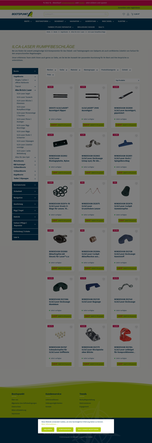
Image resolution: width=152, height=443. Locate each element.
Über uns (15, 400)
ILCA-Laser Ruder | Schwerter (24, 136)
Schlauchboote (20, 171)
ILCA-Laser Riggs (23, 131)
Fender (82, 3)
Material (75, 70)
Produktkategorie (110, 70)
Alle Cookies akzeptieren (88, 429)
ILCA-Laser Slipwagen (25, 141)
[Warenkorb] (135, 14)
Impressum (16, 414)
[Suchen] (106, 14)
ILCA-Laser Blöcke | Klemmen (24, 102)
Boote (16, 71)
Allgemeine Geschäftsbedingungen (24, 403)
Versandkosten (72, 433)
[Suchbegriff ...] (74, 14)
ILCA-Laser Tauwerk (24, 97)
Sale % (16, 237)
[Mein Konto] (128, 14)
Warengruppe (91, 70)
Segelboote (18, 76)
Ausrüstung (18, 204)
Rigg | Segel (18, 210)
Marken (51, 70)
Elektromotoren (85, 403)
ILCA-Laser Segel (23, 94)
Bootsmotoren (19, 185)
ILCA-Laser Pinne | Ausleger (24, 120)
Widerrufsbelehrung (19, 410)
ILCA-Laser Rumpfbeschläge (23, 108)
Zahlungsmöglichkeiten (54, 403)
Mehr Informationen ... (49, 424)
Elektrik (17, 217)
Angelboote (18, 175)
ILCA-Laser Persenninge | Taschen (26, 114)
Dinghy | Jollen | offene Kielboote (22, 81)
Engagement (84, 407)
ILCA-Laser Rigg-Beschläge (23, 126)
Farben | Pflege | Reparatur (20, 224)
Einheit (126, 70)
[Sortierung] (127, 80)
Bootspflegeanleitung (87, 400)
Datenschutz (16, 407)
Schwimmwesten (68, 3)
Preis (50, 75)
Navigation (18, 198)
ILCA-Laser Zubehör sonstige (24, 146)
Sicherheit (18, 191)
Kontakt (48, 407)
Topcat (18, 86)
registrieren (135, 8)
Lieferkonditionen (52, 400)
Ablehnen (48, 429)
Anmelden (122, 8)
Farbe (63, 70)
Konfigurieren (65, 429)
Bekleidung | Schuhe (22, 231)
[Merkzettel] (124, 14)
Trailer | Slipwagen (21, 178)
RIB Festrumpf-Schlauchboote (20, 166)
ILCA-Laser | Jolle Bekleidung (24, 152)
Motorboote (19, 161)
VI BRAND (90, 437)
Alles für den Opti (22, 157)
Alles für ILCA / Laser (23, 90)
